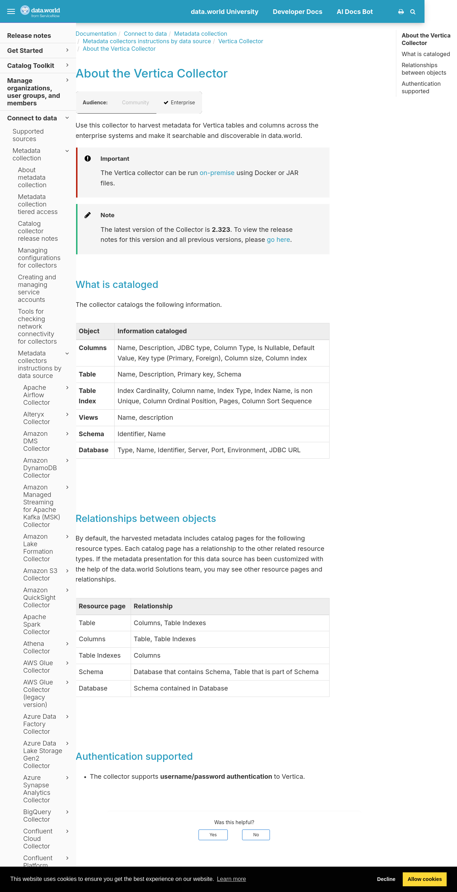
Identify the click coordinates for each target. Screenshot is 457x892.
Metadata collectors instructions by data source (44, 364)
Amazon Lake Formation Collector (47, 548)
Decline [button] (386, 879)
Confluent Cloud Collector (47, 838)
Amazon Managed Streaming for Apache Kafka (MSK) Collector (47, 505)
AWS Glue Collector (47, 666)
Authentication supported (421, 87)
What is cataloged (426, 54)
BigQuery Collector (47, 815)
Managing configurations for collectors (39, 257)
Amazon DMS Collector (47, 441)
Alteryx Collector (47, 417)
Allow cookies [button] (425, 879)
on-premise (249, 172)
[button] (445, 11)
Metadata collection (41, 154)
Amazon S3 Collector (47, 574)
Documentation (128, 33)
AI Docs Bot (387, 11)
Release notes (29, 35)
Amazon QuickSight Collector (47, 597)
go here (310, 239)
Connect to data (39, 118)
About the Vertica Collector (426, 39)
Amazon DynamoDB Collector (47, 468)
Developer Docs (330, 11)
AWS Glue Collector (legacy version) (47, 693)
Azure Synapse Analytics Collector (47, 789)
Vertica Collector (273, 41)
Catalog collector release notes (38, 231)
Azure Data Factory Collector (47, 724)
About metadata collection (32, 177)
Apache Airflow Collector (47, 395)
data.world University (257, 11)
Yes (245, 834)
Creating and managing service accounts (37, 288)
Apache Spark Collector (36, 624)
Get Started (39, 50)
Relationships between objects (424, 68)
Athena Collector (47, 647)
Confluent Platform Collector (47, 865)
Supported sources (28, 135)
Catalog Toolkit (39, 65)
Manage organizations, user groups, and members (39, 91)
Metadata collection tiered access (38, 204)
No (288, 834)
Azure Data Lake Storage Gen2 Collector (47, 754)
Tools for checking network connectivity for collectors (37, 326)
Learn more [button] (231, 879)
